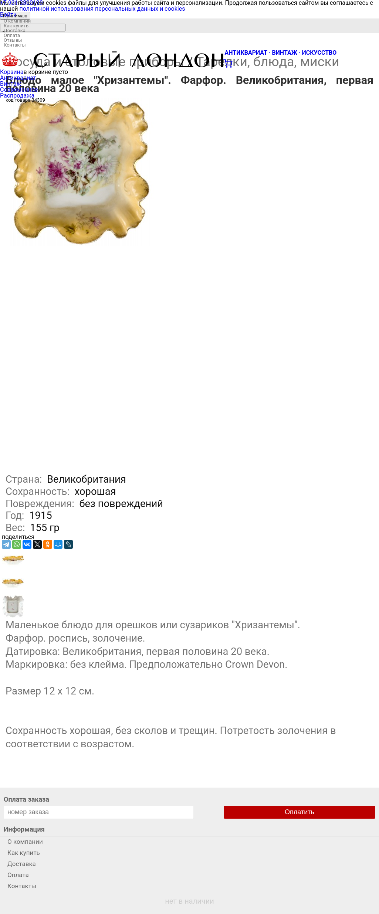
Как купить (16, 25)
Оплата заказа (26, 799)
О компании (17, 21)
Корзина (11, 71)
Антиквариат (18, 77)
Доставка (15, 30)
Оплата (12, 35)
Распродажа (17, 95)
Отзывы (13, 40)
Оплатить (299, 812)
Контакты (15, 45)
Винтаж (10, 83)
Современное (19, 89)
